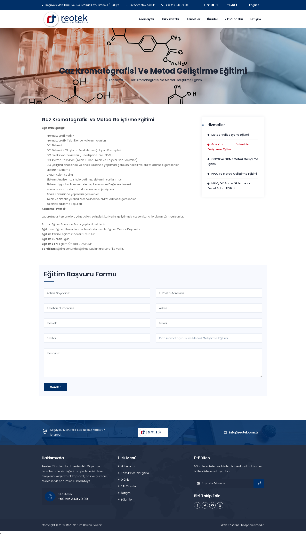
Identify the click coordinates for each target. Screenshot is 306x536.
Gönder (55, 387)
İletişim (255, 19)
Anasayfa (146, 19)
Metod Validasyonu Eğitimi (230, 135)
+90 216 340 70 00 (177, 5)
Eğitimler (127, 500)
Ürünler (212, 19)
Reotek (71, 525)
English (254, 5)
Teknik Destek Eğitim (135, 473)
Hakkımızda (170, 19)
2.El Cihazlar (234, 19)
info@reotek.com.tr (143, 5)
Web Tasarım (230, 525)
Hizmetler (193, 19)
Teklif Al (232, 5)
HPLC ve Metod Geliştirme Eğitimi (234, 174)
